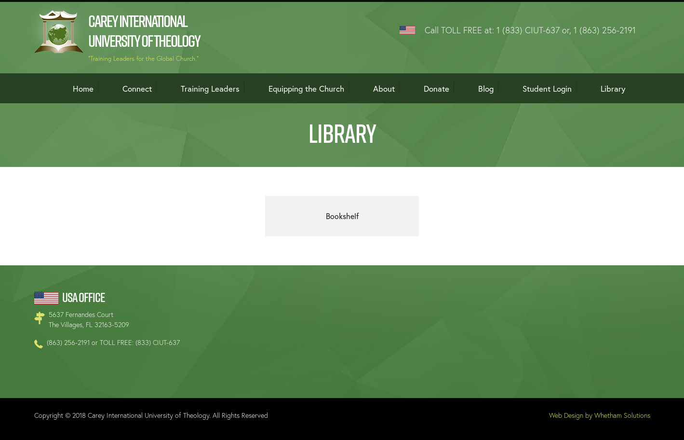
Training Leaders (210, 88)
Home (83, 88)
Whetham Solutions (622, 415)
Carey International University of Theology (144, 31)
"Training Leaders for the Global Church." (143, 59)
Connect (137, 88)
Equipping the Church (306, 88)
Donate (436, 88)
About (384, 88)
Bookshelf (342, 216)
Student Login (547, 88)
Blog (486, 88)
